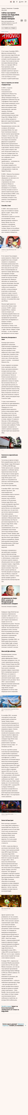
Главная (3, 8)
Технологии (10, 8)
